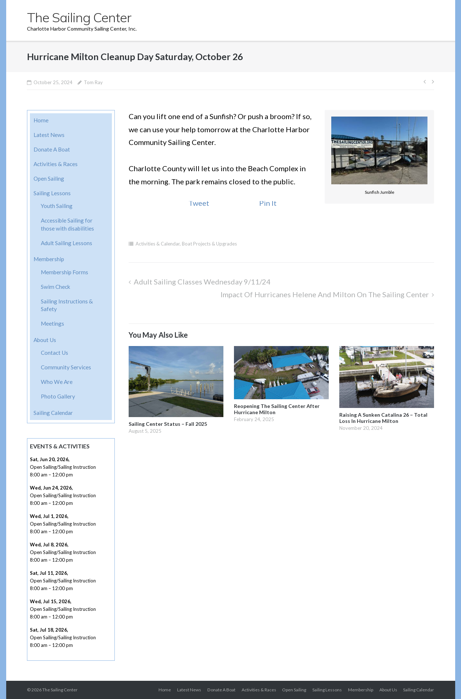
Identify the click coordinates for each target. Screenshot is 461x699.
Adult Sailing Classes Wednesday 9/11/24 (202, 281)
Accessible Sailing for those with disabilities (67, 224)
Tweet (198, 203)
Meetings (52, 323)
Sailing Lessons (52, 193)
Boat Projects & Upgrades (209, 244)
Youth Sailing (57, 206)
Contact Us (54, 352)
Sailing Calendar (53, 412)
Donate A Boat (52, 149)
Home (41, 120)
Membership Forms (64, 272)
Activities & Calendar (158, 244)
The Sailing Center (60, 689)
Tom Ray (93, 82)
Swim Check (55, 286)
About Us (45, 340)
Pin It (268, 203)
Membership (49, 259)
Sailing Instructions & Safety (67, 305)
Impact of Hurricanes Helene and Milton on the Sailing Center (324, 294)
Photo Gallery (58, 396)
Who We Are (57, 381)
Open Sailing (49, 178)
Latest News (49, 134)
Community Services (66, 367)
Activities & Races (56, 164)
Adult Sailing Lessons (66, 243)
